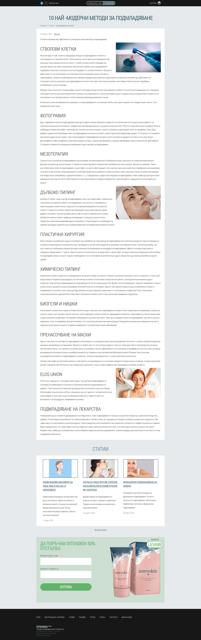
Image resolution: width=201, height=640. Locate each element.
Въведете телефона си (49, 569)
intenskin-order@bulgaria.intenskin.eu (50, 629)
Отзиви (72, 617)
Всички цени (127, 617)
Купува (66, 587)
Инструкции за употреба (55, 617)
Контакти (113, 617)
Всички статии (100, 529)
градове (82, 617)
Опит (38, 617)
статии (92, 617)
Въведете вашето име (49, 556)
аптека (102, 617)
